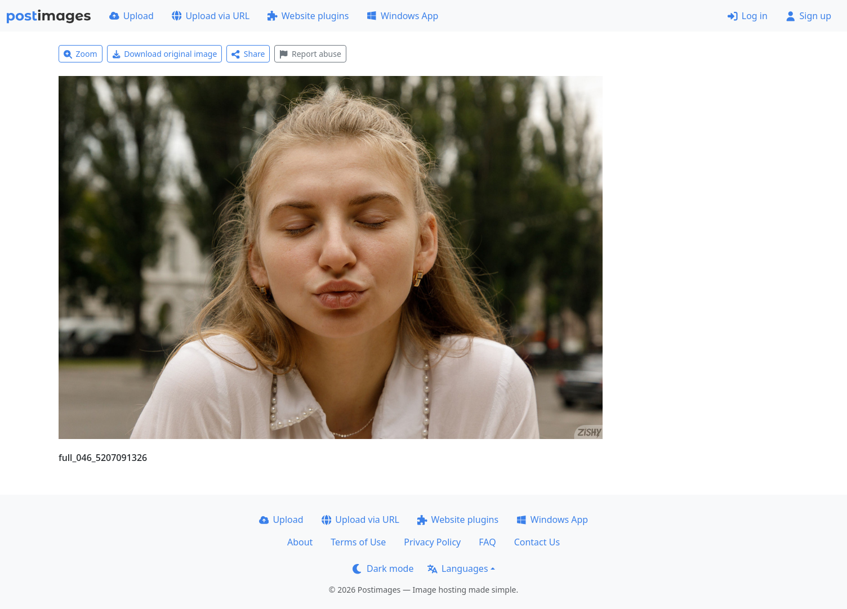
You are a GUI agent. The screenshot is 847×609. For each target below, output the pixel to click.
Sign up (808, 16)
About (300, 542)
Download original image (164, 53)
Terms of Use (358, 542)
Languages (457, 568)
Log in (748, 16)
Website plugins (308, 16)
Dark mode (383, 568)
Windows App (402, 16)
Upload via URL (210, 16)
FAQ (487, 542)
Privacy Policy (432, 542)
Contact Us (537, 542)
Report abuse (310, 53)
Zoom (80, 53)
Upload (131, 16)
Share (248, 53)
